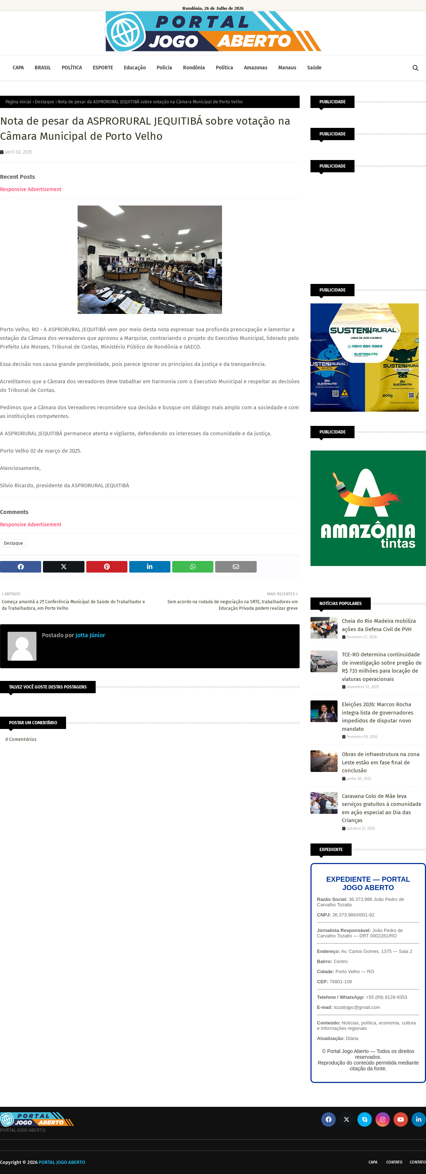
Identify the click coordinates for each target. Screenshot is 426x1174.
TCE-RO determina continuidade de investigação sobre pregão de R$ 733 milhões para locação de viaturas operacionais (382, 666)
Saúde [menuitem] (314, 68)
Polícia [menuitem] (164, 68)
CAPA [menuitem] (18, 68)
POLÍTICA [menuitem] (72, 68)
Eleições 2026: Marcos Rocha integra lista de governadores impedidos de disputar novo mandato (377, 716)
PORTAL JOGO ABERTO (62, 1162)
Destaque (44, 101)
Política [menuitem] (224, 68)
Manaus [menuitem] (287, 68)
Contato (394, 1162)
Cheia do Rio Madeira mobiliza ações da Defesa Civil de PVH (379, 625)
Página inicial (18, 101)
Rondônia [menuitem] (194, 68)
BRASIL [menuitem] (43, 68)
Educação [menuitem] (135, 68)
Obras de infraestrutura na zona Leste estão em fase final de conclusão (381, 762)
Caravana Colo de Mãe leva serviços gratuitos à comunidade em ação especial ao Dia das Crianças (381, 808)
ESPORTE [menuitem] (103, 68)
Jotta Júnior (89, 635)
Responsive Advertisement (30, 189)
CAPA (373, 1162)
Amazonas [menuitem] (256, 68)
